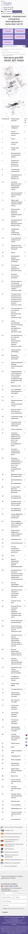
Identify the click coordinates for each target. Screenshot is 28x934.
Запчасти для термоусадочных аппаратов (11, 52)
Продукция (19, 31)
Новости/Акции (8, 37)
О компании (20, 37)
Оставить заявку (17, 11)
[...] (12, 46)
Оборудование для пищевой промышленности (13, 49)
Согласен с (13, 908)
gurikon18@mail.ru (7, 11)
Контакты (8, 42)
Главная (8, 31)
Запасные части (5, 50)
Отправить (5, 912)
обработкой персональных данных (16, 908)
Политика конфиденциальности (14, 921)
